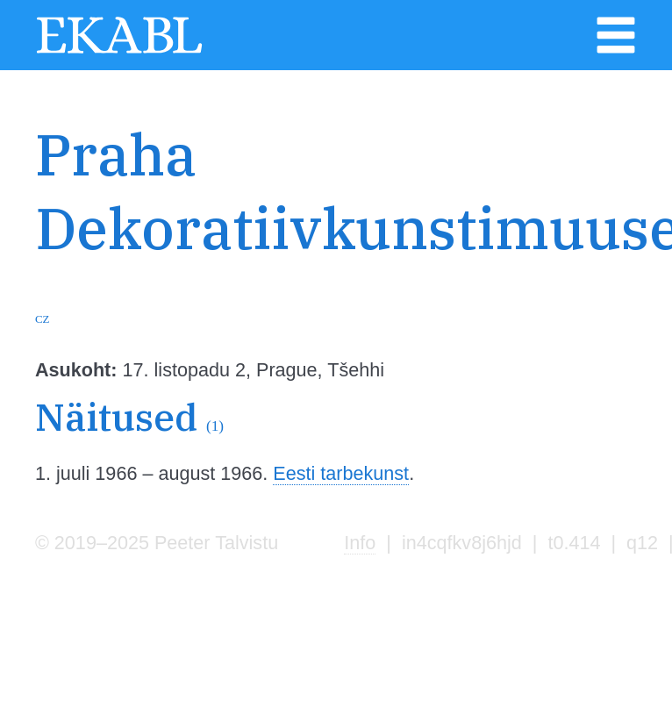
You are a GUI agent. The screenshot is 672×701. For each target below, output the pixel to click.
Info (359, 543)
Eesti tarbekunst (341, 473)
